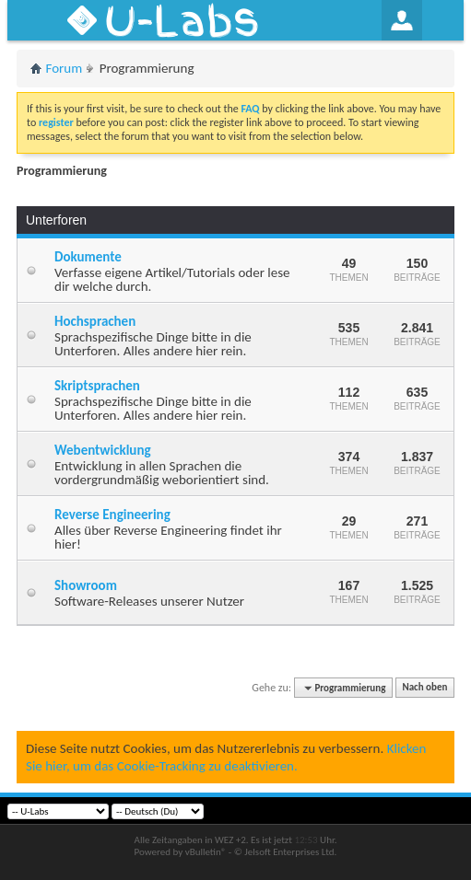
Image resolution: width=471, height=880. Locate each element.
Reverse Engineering (112, 514)
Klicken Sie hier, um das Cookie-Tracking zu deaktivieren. (226, 756)
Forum (64, 68)
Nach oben (424, 688)
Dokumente (88, 257)
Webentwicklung (102, 450)
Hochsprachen (94, 321)
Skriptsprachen (97, 385)
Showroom (85, 585)
